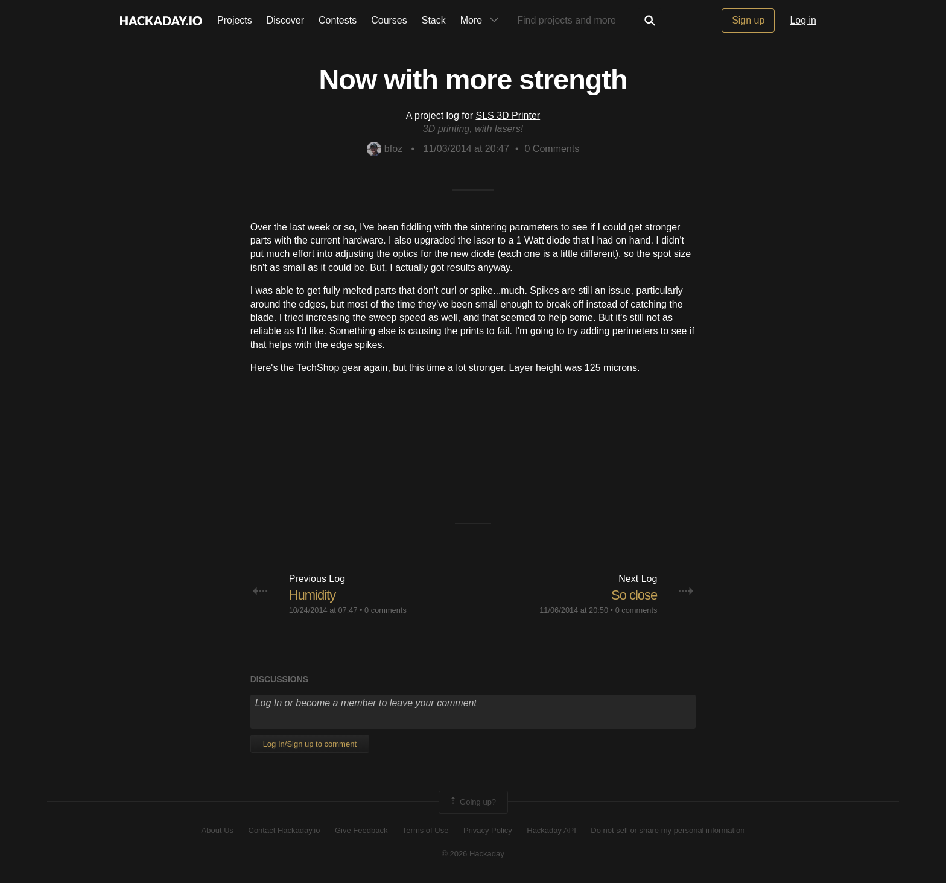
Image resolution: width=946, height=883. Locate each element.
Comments (552, 149)
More (482, 20)
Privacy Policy (487, 830)
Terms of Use (425, 830)
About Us (217, 830)
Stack (434, 20)
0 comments (385, 610)
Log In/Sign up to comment (310, 743)
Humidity (312, 595)
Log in (803, 20)
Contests (338, 20)
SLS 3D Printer (507, 115)
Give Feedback (361, 830)
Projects (234, 20)
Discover (285, 20)
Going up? (472, 802)
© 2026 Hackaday (473, 853)
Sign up (748, 20)
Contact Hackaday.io (284, 830)
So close (634, 595)
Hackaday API (551, 830)
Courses (389, 20)
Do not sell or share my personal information (667, 830)
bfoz (384, 149)
